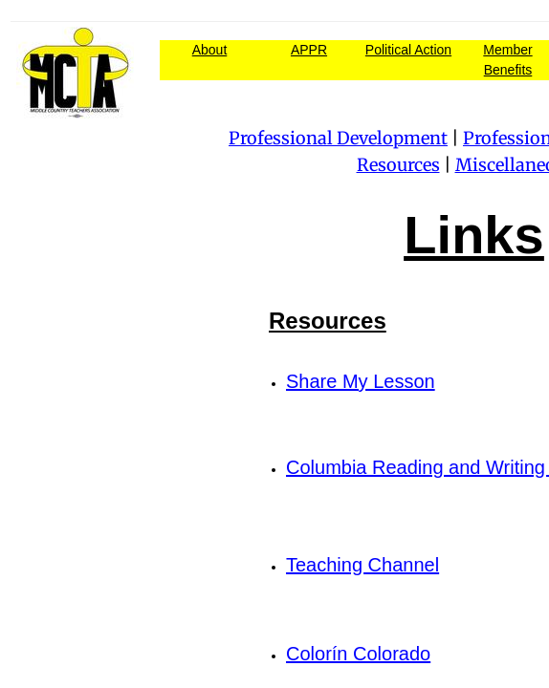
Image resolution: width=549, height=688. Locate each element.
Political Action (408, 49)
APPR (309, 49)
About (210, 49)
